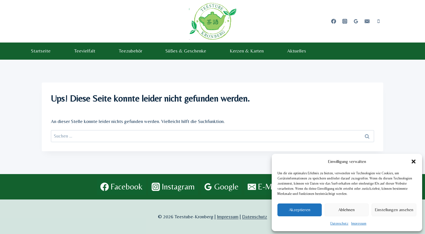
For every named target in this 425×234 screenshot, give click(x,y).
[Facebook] (334, 21)
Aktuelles (296, 51)
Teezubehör (130, 51)
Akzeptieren (299, 209)
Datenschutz (339, 223)
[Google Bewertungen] (356, 21)
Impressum (358, 223)
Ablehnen (346, 209)
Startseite (41, 51)
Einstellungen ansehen (394, 209)
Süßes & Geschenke (185, 51)
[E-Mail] (367, 21)
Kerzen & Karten (247, 51)
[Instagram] (345, 21)
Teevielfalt (84, 51)
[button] (413, 161)
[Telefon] (378, 21)
